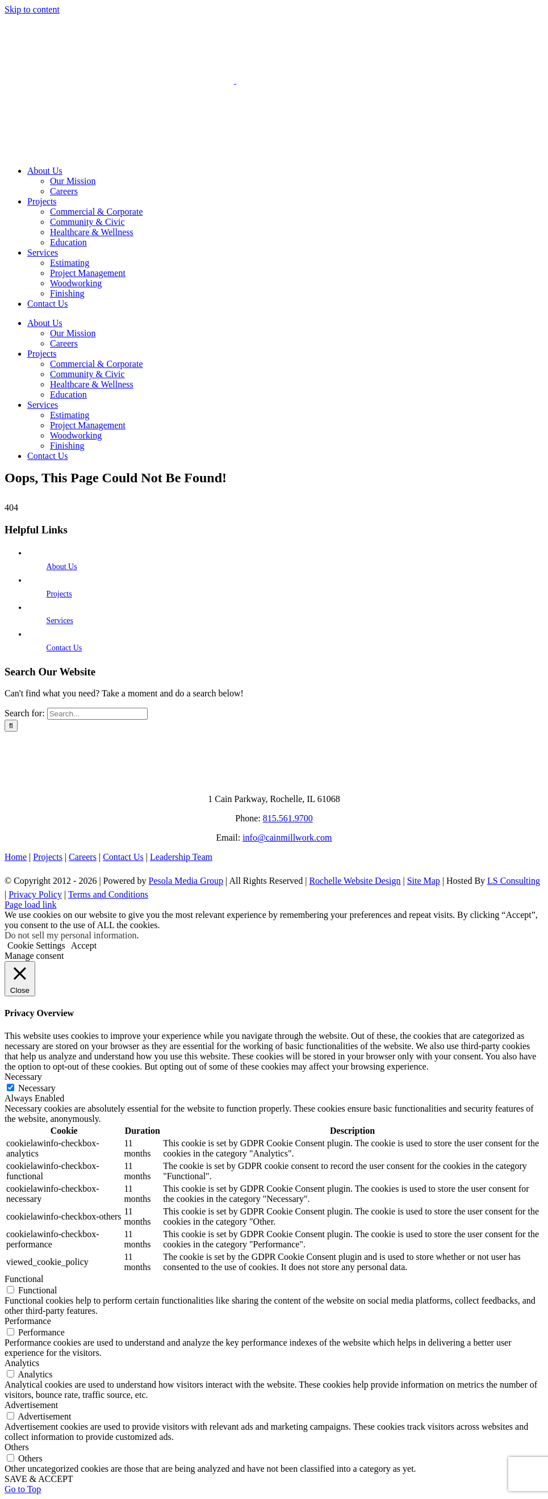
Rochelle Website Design (354, 881)
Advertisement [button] (31, 1405)
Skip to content (32, 9)
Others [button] (17, 1447)
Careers (83, 857)
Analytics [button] (22, 1363)
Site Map (423, 881)
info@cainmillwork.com (287, 837)
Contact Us (64, 648)
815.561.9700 (288, 818)
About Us (62, 566)
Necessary (37, 1088)
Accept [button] (84, 945)
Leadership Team (181, 857)
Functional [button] (24, 1279)
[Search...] (97, 714)
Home (16, 857)
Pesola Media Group (186, 881)
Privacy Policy (35, 894)
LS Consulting (513, 881)
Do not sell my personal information (70, 935)
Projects (59, 594)
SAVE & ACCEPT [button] (39, 1479)
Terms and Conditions (108, 894)
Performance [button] (28, 1321)
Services (60, 620)
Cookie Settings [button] (36, 945)
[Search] (11, 726)
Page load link (31, 904)
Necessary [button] (23, 1077)
